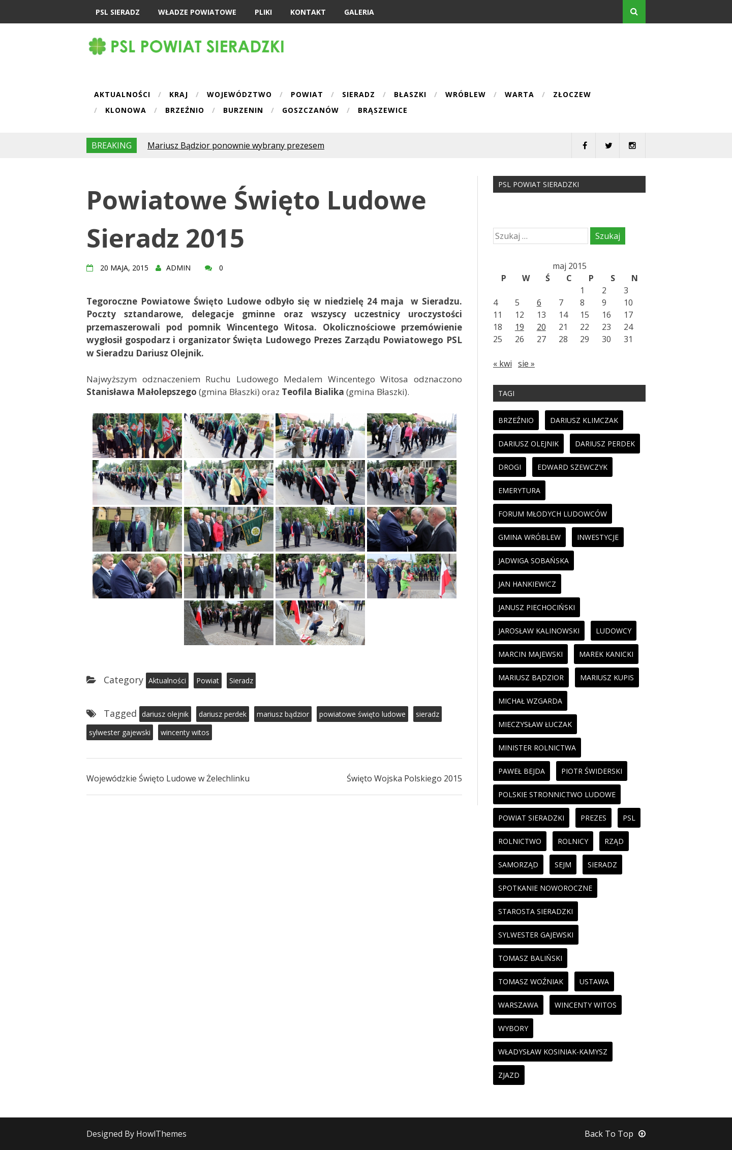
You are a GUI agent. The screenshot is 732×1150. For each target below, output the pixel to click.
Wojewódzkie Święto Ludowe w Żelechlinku (168, 778)
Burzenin (243, 111)
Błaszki (410, 95)
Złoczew (572, 95)
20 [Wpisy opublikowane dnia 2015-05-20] (541, 326)
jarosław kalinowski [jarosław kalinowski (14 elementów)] (539, 630)
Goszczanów (310, 111)
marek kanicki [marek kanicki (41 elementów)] (606, 654)
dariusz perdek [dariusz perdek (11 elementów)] (605, 443)
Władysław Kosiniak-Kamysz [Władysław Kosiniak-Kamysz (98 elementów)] (552, 1051)
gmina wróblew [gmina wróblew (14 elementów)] (529, 537)
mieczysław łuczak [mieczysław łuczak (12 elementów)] (535, 724)
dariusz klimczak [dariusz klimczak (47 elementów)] (584, 420)
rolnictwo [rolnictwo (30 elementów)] (519, 841)
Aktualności (122, 95)
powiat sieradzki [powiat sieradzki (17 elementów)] (531, 818)
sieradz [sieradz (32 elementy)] (602, 864)
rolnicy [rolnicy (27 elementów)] (573, 841)
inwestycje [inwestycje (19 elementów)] (598, 537)
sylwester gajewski (119, 732)
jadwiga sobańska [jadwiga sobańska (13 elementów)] (533, 560)
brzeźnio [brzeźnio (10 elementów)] (516, 420)
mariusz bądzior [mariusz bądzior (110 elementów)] (531, 677)
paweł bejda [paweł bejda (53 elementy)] (521, 771)
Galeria (359, 12)
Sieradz (358, 95)
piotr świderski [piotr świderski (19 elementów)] (591, 771)
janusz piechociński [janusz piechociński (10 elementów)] (536, 607)
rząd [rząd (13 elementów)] (614, 841)
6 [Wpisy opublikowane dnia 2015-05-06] (539, 302)
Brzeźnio (184, 111)
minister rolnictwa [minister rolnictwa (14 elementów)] (537, 747)
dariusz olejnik (165, 714)
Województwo (239, 95)
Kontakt (308, 12)
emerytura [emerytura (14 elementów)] (519, 490)
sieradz (427, 714)
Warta (519, 95)
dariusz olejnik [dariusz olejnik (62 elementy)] (528, 443)
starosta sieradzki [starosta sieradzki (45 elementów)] (535, 911)
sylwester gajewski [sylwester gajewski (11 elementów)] (535, 935)
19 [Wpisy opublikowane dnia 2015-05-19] (519, 326)
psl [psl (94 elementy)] (629, 818)
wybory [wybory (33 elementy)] (513, 1028)
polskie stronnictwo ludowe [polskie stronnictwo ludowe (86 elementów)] (557, 794)
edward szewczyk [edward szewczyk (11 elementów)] (572, 467)
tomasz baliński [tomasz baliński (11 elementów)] (530, 958)
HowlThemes (161, 1133)
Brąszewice (383, 111)
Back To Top (615, 1133)
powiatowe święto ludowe (362, 714)
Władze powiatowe (197, 12)
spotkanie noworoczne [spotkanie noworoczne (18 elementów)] (545, 888)
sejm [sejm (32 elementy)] (563, 864)
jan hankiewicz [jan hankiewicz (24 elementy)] (527, 584)
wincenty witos (185, 732)
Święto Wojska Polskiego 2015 (404, 778)
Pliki (263, 12)
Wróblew (465, 95)
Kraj (178, 95)
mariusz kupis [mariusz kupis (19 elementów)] (607, 677)
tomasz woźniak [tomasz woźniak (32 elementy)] (530, 981)
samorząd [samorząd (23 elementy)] (518, 864)
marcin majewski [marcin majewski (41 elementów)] (530, 654)
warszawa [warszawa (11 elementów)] (518, 1005)
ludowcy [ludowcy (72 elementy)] (613, 630)
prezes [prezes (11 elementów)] (593, 818)
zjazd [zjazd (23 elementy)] (509, 1075)
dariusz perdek (223, 714)
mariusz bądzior (283, 714)
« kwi (502, 363)
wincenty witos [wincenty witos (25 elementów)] (586, 1005)
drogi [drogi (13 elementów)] (509, 467)
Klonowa (125, 111)
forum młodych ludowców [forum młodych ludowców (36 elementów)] (552, 514)
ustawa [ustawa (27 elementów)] (594, 981)
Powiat (307, 95)
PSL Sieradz (118, 12)
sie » (526, 363)
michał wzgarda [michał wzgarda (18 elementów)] (530, 701)
